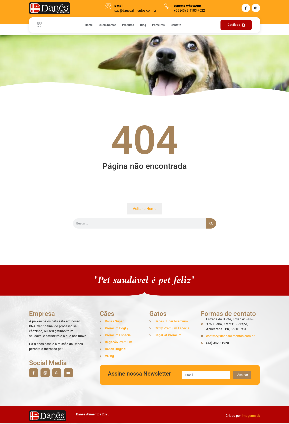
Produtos (128, 25)
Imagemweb (251, 416)
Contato (176, 25)
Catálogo (236, 25)
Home (88, 25)
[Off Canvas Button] (40, 25)
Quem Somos (107, 25)
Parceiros (158, 25)
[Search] (211, 223)
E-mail (119, 6)
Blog (143, 25)
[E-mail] (108, 6)
